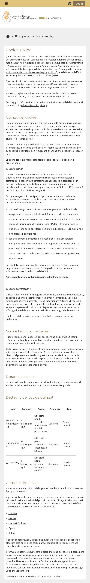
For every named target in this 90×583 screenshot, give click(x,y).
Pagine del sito (24, 36)
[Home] (32, 17)
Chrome (12, 513)
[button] (69, 3)
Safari (11, 533)
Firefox (12, 518)
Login (79, 3)
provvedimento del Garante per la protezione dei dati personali (43, 59)
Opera (11, 528)
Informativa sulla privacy (34, 105)
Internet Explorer (17, 523)
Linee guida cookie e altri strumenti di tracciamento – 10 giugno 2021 (44, 71)
